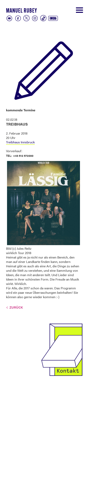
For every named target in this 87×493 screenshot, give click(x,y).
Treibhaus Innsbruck (20, 142)
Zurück (16, 307)
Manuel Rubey (21, 11)
